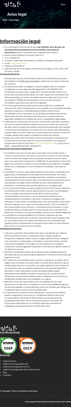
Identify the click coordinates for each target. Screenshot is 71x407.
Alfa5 (4, 20)
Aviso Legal (29, 402)
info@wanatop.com (19, 63)
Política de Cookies (63, 402)
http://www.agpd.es (43, 143)
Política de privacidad (44, 402)
